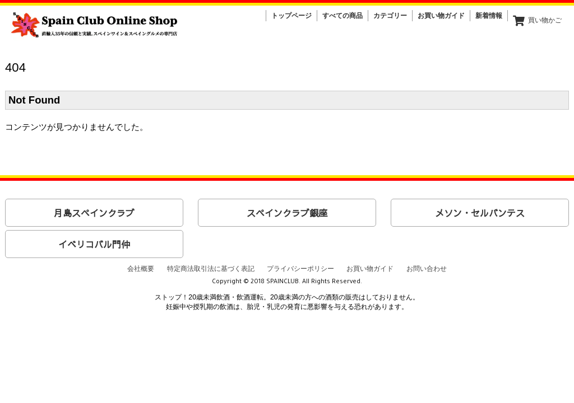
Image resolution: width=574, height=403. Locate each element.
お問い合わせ (426, 268)
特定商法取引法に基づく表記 (210, 268)
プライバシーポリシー (300, 268)
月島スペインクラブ (94, 213)
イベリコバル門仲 (94, 244)
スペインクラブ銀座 (287, 213)
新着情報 (488, 16)
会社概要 (140, 268)
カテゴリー (390, 16)
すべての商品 (342, 16)
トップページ (291, 16)
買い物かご (537, 21)
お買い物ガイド (441, 16)
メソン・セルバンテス (480, 213)
